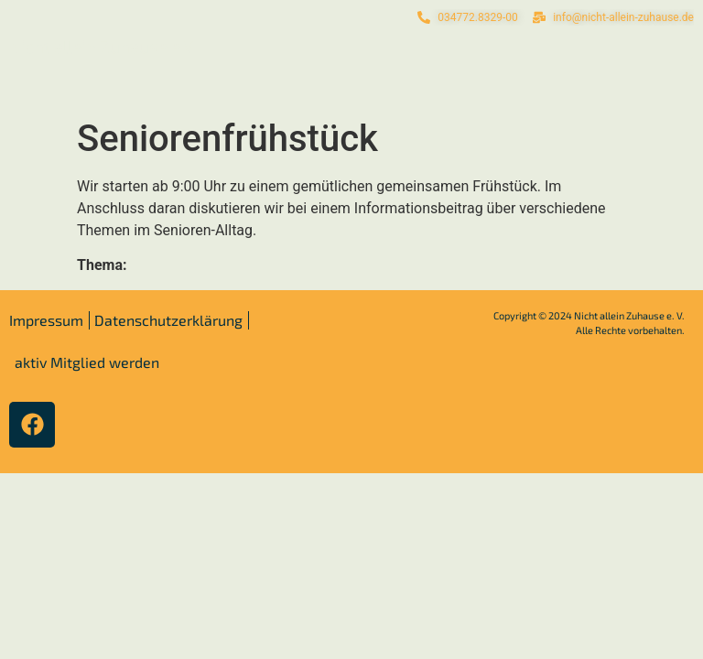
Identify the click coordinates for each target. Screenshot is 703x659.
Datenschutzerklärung (168, 320)
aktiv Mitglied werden (87, 362)
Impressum (46, 320)
